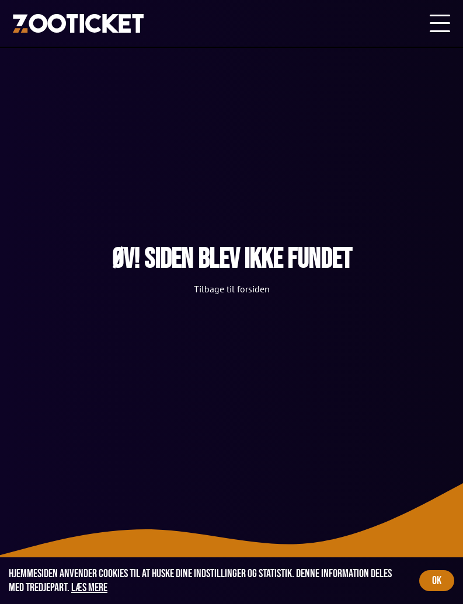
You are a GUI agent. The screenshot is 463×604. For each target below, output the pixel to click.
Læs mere (89, 588)
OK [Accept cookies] (436, 581)
